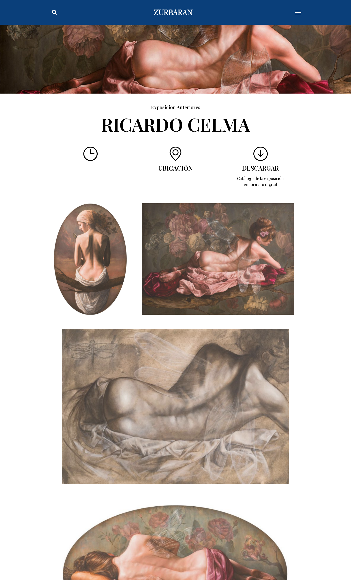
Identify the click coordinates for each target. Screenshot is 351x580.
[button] (54, 12)
